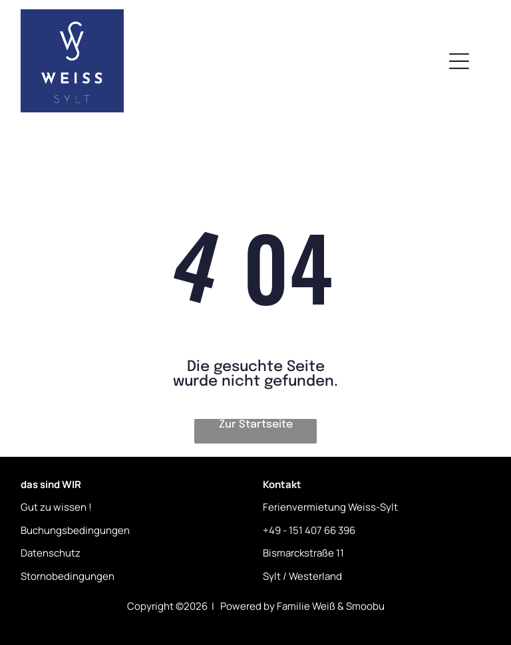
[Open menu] (459, 61)
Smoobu (365, 606)
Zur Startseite (256, 424)
